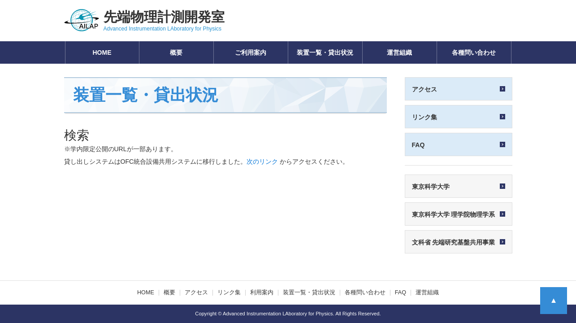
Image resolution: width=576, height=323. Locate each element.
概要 (176, 52)
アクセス (196, 292)
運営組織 (399, 52)
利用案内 (261, 292)
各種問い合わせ (474, 52)
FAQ (400, 292)
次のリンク (262, 161)
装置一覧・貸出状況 (325, 52)
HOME (102, 52)
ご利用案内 (250, 52)
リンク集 (229, 292)
